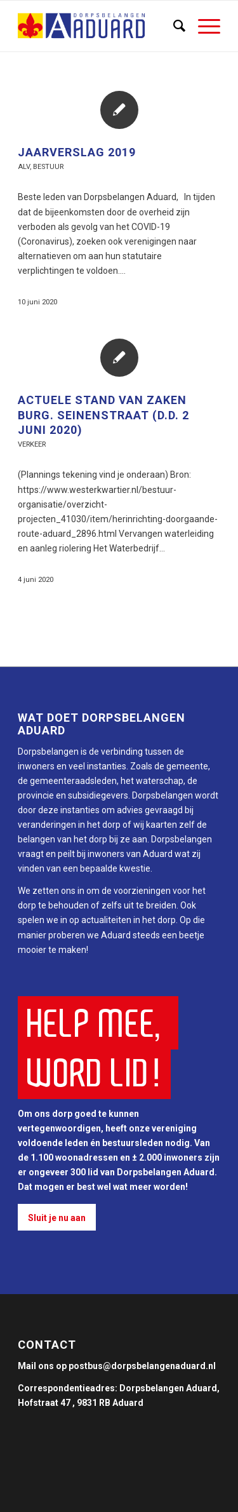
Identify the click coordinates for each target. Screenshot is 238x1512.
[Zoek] (173, 26)
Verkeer (32, 444)
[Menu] (202, 26)
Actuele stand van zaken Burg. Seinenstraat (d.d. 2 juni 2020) (103, 414)
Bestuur (48, 167)
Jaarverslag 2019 (77, 152)
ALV (24, 167)
